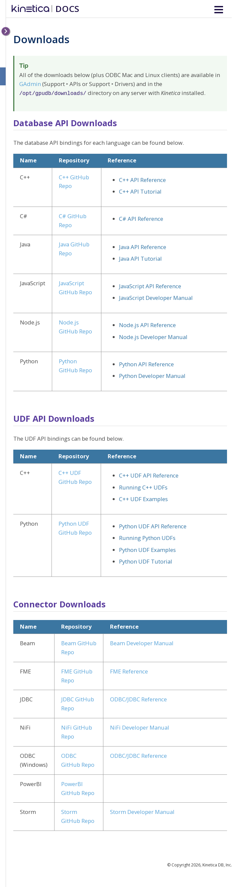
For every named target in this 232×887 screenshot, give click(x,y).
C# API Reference (141, 218)
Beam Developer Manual (142, 642)
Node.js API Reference (147, 324)
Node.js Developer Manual (153, 336)
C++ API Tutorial (140, 191)
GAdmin (30, 84)
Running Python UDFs (147, 537)
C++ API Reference (142, 179)
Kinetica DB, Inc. (217, 864)
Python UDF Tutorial (145, 561)
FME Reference (129, 670)
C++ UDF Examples (143, 498)
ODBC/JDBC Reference (138, 698)
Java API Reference (142, 246)
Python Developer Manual (152, 375)
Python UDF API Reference (152, 525)
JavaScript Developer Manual (156, 297)
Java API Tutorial (140, 258)
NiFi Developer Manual (139, 727)
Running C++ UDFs (143, 486)
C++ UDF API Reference (148, 475)
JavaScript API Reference (150, 285)
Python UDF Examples (147, 549)
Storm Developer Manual (142, 811)
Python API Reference (146, 363)
